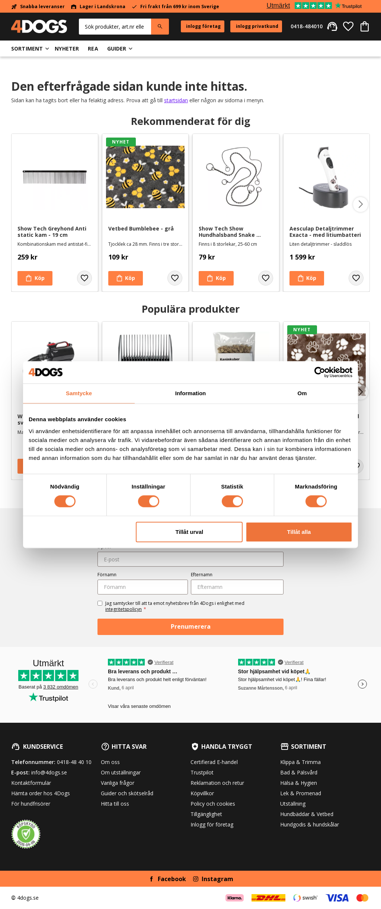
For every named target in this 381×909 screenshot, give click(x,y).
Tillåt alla (299, 532)
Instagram (217, 879)
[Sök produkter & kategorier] (115, 27)
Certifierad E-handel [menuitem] (214, 761)
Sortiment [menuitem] (27, 48)
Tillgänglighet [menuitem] (206, 814)
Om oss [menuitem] (110, 761)
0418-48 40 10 (74, 761)
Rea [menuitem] (93, 48)
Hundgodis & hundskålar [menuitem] (309, 824)
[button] (348, 26)
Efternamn (201, 574)
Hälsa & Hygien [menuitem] (298, 782)
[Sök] (160, 27)
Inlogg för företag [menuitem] (211, 824)
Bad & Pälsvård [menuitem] (298, 772)
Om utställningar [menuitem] (121, 772)
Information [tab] (190, 393)
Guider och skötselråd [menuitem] (127, 793)
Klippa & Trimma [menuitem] (300, 761)
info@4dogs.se (49, 772)
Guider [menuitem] (117, 48)
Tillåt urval (189, 532)
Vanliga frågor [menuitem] (117, 782)
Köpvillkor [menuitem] (202, 793)
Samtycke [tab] (79, 393)
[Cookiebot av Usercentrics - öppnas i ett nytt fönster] (319, 372)
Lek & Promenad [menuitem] (300, 793)
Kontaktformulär (31, 782)
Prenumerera (191, 626)
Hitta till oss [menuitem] (115, 803)
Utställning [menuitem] (292, 803)
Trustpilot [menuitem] (202, 772)
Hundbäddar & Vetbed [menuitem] (306, 814)
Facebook (172, 879)
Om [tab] (302, 393)
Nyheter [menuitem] (67, 48)
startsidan (176, 100)
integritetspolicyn (123, 609)
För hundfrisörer (30, 803)
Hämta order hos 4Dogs (40, 793)
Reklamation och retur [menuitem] (217, 782)
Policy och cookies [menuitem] (212, 803)
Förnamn (106, 574)
